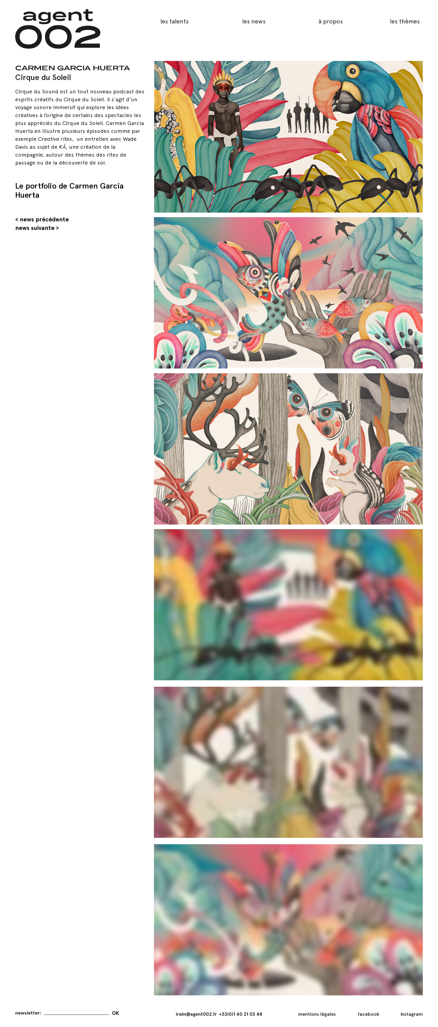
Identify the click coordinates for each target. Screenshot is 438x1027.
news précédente (44, 219)
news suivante (34, 227)
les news (254, 21)
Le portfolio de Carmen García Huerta (69, 190)
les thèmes (405, 21)
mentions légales (317, 1014)
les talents (174, 21)
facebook (368, 1014)
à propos (330, 21)
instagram (412, 1014)
